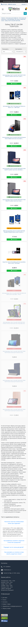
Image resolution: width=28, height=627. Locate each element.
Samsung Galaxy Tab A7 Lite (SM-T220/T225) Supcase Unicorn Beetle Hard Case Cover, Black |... (14, 138)
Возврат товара (6, 604)
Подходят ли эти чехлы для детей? (14, 547)
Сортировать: (18, 49)
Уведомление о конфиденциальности (12, 606)
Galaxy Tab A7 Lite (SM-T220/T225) (12, 20)
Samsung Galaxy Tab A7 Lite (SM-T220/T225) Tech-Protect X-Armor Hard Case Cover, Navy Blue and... (14, 323)
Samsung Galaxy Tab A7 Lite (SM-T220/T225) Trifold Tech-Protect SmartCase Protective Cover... (14, 352)
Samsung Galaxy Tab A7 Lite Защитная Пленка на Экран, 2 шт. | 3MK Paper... (14, 107)
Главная (3, 18)
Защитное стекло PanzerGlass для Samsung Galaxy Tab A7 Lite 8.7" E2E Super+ (14, 262)
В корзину (14, 83)
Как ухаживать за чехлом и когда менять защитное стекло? (14, 553)
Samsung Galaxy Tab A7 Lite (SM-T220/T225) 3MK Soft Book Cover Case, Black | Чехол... (14, 294)
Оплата (4, 599)
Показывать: (5, 49)
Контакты (4, 4)
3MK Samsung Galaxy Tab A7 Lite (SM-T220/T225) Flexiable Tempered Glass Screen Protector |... (14, 231)
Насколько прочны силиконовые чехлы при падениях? (14, 522)
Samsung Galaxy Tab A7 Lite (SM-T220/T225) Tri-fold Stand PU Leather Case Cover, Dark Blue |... (14, 169)
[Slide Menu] (2, 9)
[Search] (25, 13)
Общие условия (6, 608)
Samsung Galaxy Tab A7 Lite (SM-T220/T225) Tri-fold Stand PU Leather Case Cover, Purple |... (14, 75)
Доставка (4, 597)
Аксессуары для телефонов (12, 18)
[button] (24, 4)
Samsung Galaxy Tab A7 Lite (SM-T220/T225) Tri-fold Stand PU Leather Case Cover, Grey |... (14, 200)
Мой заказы (12, 4)
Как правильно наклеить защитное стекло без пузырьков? (14, 541)
